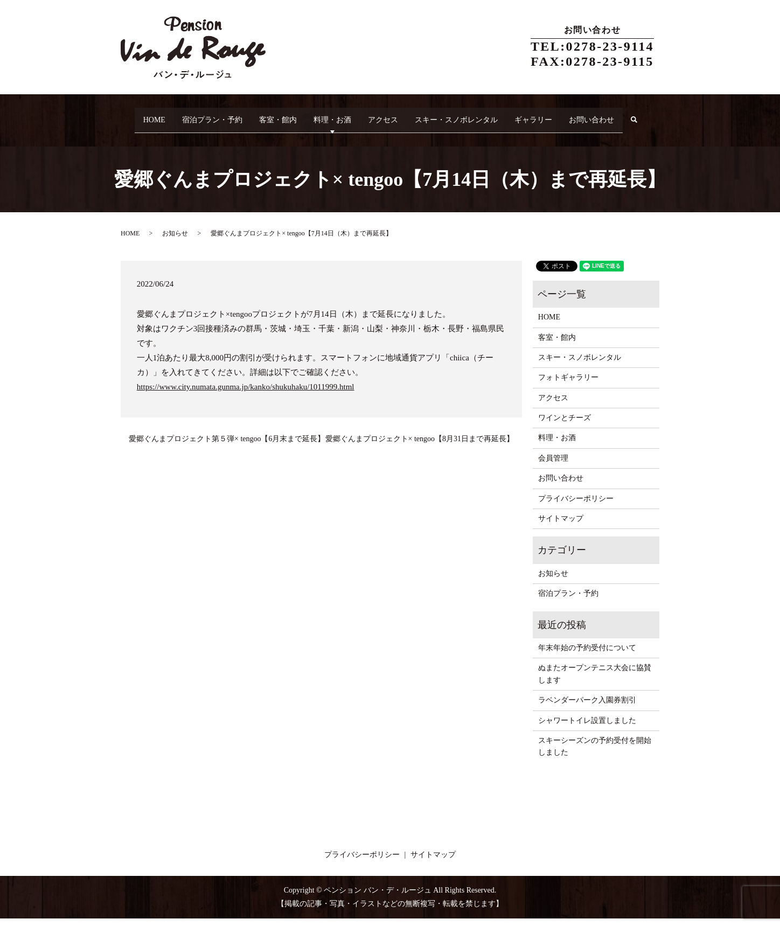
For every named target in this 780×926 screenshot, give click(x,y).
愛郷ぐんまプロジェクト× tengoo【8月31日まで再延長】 (419, 447)
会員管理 (553, 466)
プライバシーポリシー (576, 506)
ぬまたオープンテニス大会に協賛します (594, 682)
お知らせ (175, 241)
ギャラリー (557, 116)
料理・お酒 (339, 116)
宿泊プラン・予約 (207, 116)
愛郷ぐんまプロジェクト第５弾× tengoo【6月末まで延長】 (227, 447)
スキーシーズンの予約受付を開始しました (594, 754)
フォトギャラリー (568, 385)
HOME (143, 116)
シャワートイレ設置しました (587, 728)
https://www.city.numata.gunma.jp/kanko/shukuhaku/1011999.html (245, 394)
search (137, 133)
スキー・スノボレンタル (474, 116)
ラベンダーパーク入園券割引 (587, 708)
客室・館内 (278, 116)
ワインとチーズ (564, 426)
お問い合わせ (621, 116)
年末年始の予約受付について (587, 656)
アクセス (395, 116)
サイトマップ (560, 527)
